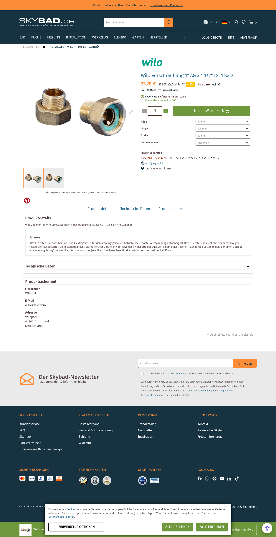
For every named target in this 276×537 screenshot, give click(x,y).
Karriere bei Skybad (210, 430)
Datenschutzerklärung (61, 517)
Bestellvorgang (89, 424)
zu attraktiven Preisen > (166, 5)
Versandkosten (170, 90)
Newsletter (145, 430)
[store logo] (46, 22)
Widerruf (85, 443)
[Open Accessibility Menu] (267, 528)
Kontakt (202, 424)
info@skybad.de (154, 163)
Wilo (70, 47)
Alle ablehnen (177, 527)
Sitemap (25, 437)
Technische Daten (40, 266)
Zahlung (84, 437)
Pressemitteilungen (210, 437)
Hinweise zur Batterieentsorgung (42, 449)
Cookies (71, 510)
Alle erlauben (212, 527)
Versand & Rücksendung (96, 430)
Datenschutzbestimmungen (172, 373)
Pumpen (81, 47)
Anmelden (245, 363)
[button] (211, 22)
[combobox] (134, 22)
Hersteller (57, 47)
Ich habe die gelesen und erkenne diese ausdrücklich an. (189, 373)
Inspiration (145, 437)
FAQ (22, 430)
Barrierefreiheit (30, 443)
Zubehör (94, 47)
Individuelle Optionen (76, 527)
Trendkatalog (147, 424)
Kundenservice (29, 424)
